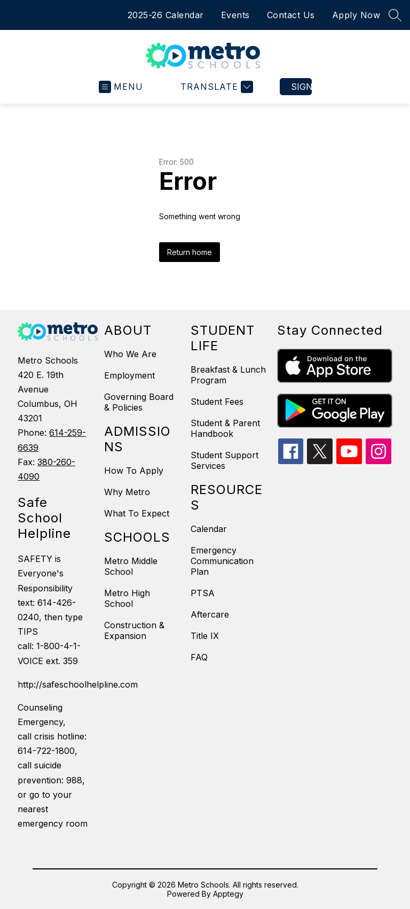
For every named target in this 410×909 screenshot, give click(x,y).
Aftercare (210, 614)
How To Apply (133, 470)
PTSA (203, 593)
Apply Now (356, 15)
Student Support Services (224, 460)
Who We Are (130, 354)
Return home (189, 252)
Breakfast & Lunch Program (228, 375)
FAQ (199, 657)
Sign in (301, 86)
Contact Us (291, 15)
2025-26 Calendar (166, 15)
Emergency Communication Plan (222, 561)
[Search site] (395, 15)
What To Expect (136, 513)
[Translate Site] (215, 87)
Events (235, 15)
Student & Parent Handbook (225, 428)
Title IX (205, 635)
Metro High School (127, 598)
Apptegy (228, 893)
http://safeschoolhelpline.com (55, 684)
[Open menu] (121, 87)
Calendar (209, 528)
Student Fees (217, 401)
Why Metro (127, 492)
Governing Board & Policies (139, 402)
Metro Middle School (130, 566)
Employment (129, 375)
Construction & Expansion (134, 630)
